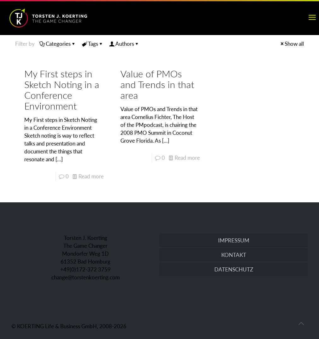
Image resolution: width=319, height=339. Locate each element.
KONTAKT (233, 255)
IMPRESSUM (233, 240)
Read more (91, 176)
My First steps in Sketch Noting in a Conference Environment (61, 89)
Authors (124, 43)
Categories (57, 43)
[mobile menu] (312, 17)
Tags (92, 43)
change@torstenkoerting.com (85, 277)
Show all (291, 43)
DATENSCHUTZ (233, 269)
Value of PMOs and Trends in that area (157, 84)
